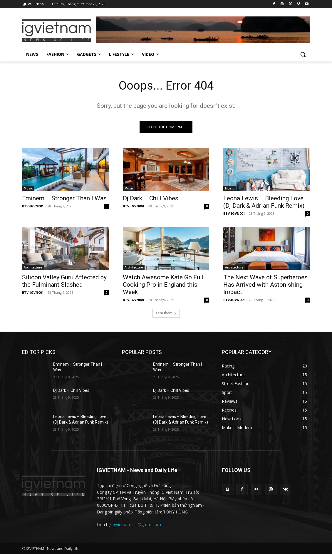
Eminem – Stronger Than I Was (64, 198)
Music (28, 188)
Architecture (33, 268)
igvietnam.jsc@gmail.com (137, 524)
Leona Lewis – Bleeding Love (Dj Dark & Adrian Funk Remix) (263, 202)
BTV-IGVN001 (32, 206)
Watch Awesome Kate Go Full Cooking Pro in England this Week (163, 285)
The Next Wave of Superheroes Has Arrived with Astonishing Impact (265, 285)
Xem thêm (166, 312)
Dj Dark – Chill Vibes (150, 198)
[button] (303, 54)
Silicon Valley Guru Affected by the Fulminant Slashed (64, 281)
